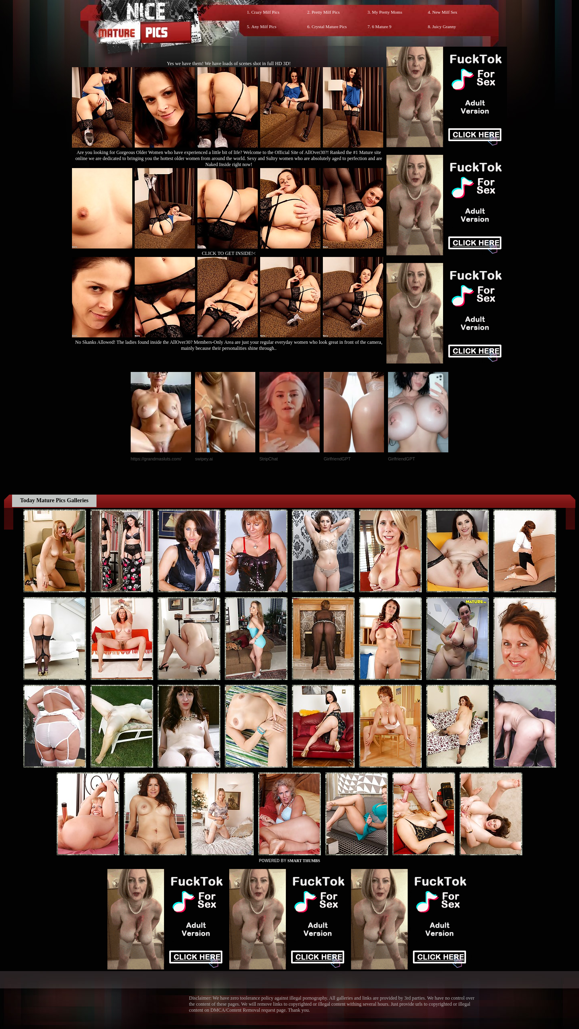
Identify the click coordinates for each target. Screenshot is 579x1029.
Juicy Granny (444, 26)
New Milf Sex (444, 12)
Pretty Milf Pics (326, 12)
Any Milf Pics (263, 26)
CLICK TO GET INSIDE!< (229, 253)
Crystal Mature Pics (329, 26)
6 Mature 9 (381, 26)
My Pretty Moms (387, 12)
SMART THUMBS (303, 861)
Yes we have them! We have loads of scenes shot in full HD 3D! (229, 63)
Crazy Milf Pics (265, 12)
